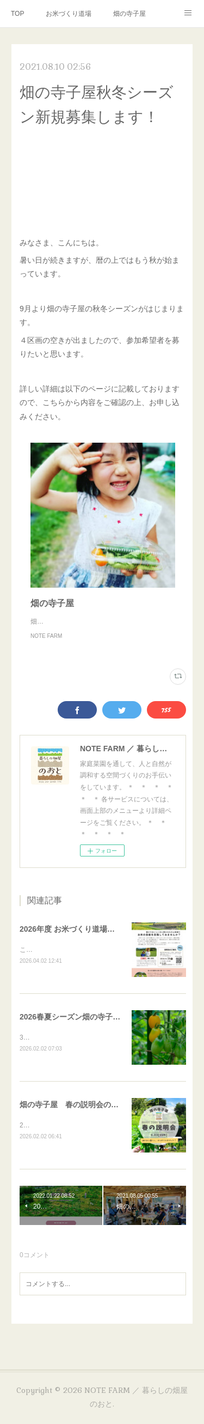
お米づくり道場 (68, 13)
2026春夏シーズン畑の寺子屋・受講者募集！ (97, 1028)
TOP (17, 13)
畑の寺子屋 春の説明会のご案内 (77, 1117)
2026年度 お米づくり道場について (79, 940)
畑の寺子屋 (129, 13)
